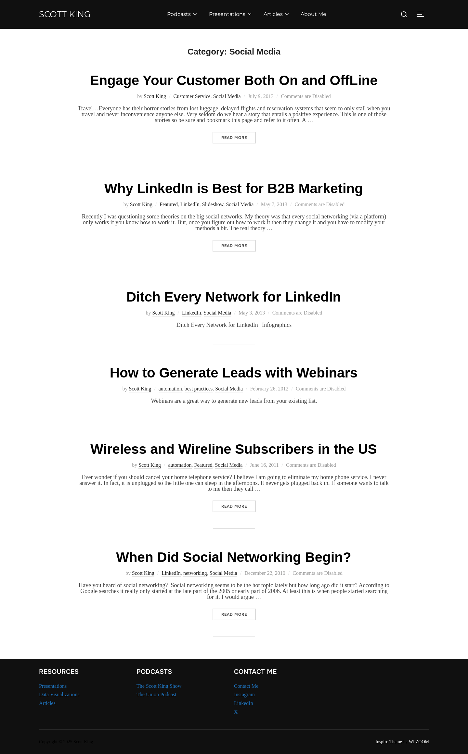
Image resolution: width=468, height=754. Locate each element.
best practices (199, 388)
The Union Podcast (156, 694)
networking (195, 573)
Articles (277, 14)
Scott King (65, 14)
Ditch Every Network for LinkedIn (233, 296)
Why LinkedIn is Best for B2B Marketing (233, 188)
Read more (238, 137)
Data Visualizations (59, 694)
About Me (313, 14)
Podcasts (182, 14)
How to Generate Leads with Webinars (234, 372)
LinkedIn (190, 204)
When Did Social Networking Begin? (233, 557)
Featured (169, 204)
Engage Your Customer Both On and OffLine (233, 80)
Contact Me (246, 686)
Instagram (244, 694)
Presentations (231, 14)
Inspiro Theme (388, 741)
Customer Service (191, 96)
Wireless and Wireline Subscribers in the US (233, 449)
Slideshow (213, 204)
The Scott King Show (158, 686)
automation (170, 388)
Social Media (227, 96)
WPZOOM (419, 741)
